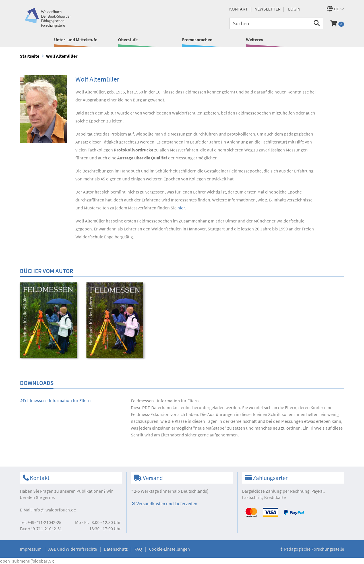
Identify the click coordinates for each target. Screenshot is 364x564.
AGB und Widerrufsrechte (72, 549)
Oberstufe (128, 39)
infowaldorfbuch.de (54, 510)
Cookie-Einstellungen (169, 549)
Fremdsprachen (197, 39)
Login (294, 9)
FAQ (138, 549)
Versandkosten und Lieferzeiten (164, 503)
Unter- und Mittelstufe (75, 39)
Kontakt (238, 9)
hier (181, 208)
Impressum (31, 549)
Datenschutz (116, 549)
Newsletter (267, 9)
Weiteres (254, 39)
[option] (49, 321)
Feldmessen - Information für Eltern (55, 400)
